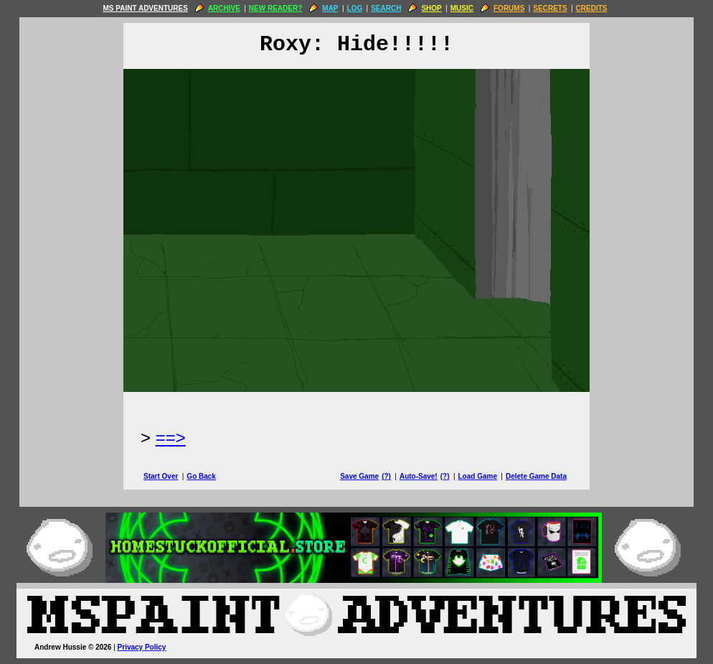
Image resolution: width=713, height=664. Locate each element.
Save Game (359, 476)
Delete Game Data (536, 476)
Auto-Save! (419, 476)
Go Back (201, 476)
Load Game (477, 476)
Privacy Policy (142, 647)
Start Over (160, 476)
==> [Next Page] (171, 437)
